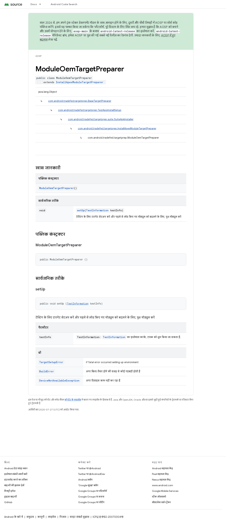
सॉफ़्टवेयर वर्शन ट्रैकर (161, 502)
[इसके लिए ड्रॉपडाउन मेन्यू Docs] (41, 4)
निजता (63, 516)
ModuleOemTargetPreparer (56, 188)
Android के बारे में (13, 516)
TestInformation (97, 210)
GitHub (8, 502)
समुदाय (30, 516)
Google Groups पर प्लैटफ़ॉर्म (92, 491)
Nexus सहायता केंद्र (161, 479)
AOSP (38, 56)
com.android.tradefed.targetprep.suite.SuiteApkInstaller (100, 119)
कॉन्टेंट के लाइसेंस (73, 399)
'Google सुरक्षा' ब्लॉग (88, 485)
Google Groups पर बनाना (91, 496)
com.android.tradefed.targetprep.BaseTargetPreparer (79, 101)
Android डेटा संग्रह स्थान (15, 468)
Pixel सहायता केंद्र (160, 474)
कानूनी (40, 516)
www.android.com (162, 485)
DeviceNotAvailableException (59, 380)
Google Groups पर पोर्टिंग (91, 502)
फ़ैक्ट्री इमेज (9, 491)
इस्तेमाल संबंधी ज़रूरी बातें (15, 474)
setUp (81, 210)
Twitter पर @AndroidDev (91, 474)
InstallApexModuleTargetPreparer (79, 82)
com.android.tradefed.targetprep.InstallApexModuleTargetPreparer (117, 128)
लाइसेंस (52, 516)
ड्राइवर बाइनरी (10, 496)
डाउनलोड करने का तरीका (16, 479)
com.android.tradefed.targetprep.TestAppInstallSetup (89, 110)
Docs (34, 4)
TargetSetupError (51, 362)
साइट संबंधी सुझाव (79, 516)
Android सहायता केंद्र (162, 468)
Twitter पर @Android (89, 468)
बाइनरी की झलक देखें (14, 485)
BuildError (46, 371)
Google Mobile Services (165, 491)
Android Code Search (64, 4)
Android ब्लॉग (85, 479)
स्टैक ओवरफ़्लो (159, 496)
